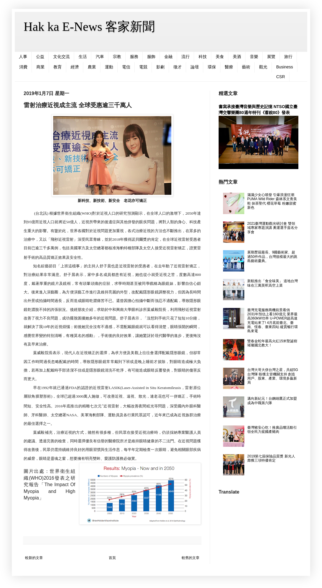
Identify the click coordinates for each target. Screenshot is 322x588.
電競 (143, 67)
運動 (109, 67)
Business (284, 67)
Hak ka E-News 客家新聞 (89, 26)
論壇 (195, 67)
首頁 (112, 558)
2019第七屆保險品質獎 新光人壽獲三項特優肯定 (271, 458)
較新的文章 (34, 558)
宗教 (117, 56)
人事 (23, 56)
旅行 (288, 56)
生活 (83, 56)
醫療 (229, 67)
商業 (40, 67)
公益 (40, 56)
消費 (23, 67)
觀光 (263, 67)
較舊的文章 (190, 558)
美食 (220, 56)
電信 (126, 67)
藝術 (246, 67)
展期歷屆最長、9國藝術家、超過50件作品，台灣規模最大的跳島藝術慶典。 (272, 256)
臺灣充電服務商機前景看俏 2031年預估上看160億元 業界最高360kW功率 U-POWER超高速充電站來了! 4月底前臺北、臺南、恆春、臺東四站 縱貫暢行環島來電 (272, 320)
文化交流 (61, 56)
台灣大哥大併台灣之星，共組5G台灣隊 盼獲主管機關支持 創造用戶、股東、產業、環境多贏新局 (272, 376)
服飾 (151, 56)
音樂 (254, 56)
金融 (168, 56)
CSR (280, 76)
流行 (185, 56)
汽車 (100, 56)
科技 (203, 56)
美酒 (237, 56)
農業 (92, 67)
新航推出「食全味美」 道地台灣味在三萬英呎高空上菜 (272, 283)
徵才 (177, 67)
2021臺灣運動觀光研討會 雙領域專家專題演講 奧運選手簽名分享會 (272, 227)
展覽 (271, 56)
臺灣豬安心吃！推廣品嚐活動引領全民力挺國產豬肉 (272, 429)
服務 (134, 56)
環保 (212, 67)
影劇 (160, 67)
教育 (57, 67)
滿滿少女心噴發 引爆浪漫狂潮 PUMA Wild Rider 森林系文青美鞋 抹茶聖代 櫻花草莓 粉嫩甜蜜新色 (272, 201)
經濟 (75, 67)
